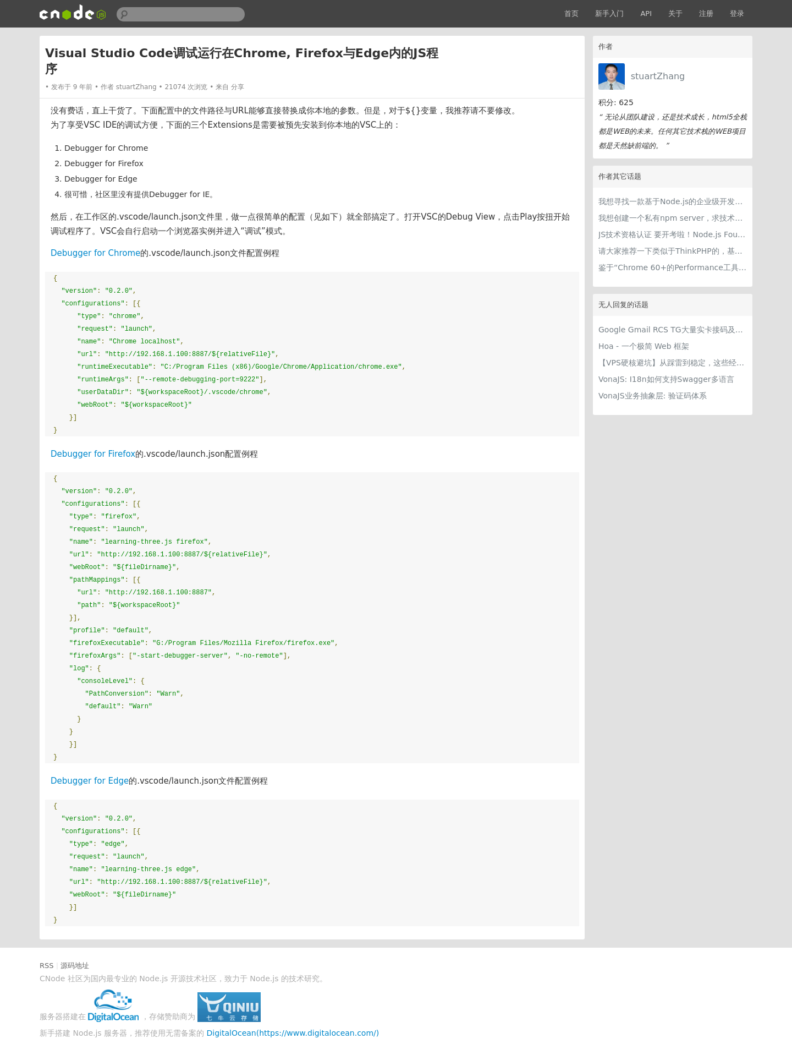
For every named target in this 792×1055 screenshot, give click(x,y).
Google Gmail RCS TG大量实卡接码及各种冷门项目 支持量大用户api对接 (672, 329)
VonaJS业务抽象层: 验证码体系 (652, 395)
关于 (675, 13)
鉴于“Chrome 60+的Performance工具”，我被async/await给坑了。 (672, 267)
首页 (571, 13)
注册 (706, 13)
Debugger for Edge (90, 781)
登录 (737, 13)
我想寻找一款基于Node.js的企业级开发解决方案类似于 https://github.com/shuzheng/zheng (672, 201)
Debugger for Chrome (95, 253)
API (646, 13)
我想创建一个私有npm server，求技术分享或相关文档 (672, 218)
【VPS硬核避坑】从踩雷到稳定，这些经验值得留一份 (672, 362)
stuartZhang (658, 76)
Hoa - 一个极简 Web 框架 (643, 346)
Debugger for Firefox (93, 454)
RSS (47, 965)
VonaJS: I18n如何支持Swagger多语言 (666, 379)
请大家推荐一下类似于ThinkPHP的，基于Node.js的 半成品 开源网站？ (672, 251)
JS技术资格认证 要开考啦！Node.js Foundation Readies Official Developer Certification (672, 234)
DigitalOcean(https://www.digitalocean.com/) (293, 1033)
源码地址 (75, 965)
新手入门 (609, 13)
